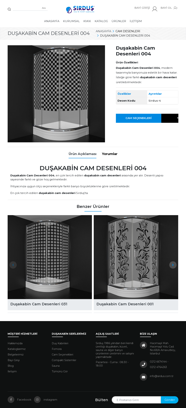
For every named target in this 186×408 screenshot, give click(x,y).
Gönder (170, 399)
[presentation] (13, 265)
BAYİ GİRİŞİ (146, 9)
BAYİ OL (169, 8)
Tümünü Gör (60, 371)
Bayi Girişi (14, 360)
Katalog (101, 21)
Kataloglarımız (17, 349)
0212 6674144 (158, 361)
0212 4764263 (158, 367)
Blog (11, 365)
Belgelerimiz (16, 354)
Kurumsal (71, 21)
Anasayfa (51, 21)
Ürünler (119, 21)
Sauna (56, 365)
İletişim (136, 21)
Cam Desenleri (128, 31)
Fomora (57, 349)
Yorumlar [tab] (110, 154)
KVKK (87, 21)
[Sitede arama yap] (30, 8)
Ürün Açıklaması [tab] (82, 154)
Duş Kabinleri (60, 343)
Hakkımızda (15, 343)
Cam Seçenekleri (139, 118)
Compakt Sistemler (64, 360)
